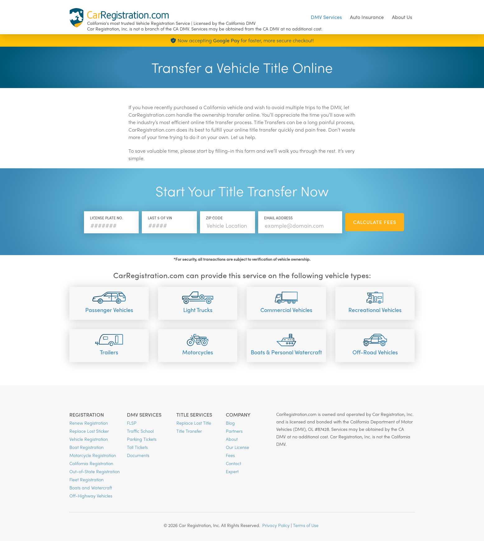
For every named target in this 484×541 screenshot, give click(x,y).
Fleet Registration (86, 479)
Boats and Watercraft (90, 487)
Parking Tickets (141, 439)
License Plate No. (106, 218)
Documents (138, 455)
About (232, 439)
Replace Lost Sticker (89, 431)
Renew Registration (88, 423)
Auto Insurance (367, 17)
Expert (232, 471)
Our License (237, 447)
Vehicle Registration (88, 439)
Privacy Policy (276, 525)
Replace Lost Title (193, 423)
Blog (230, 423)
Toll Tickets (137, 447)
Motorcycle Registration (92, 455)
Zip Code (214, 218)
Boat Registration (86, 447)
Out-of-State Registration (94, 471)
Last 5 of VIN (160, 218)
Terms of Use (306, 525)
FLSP (132, 423)
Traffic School (140, 431)
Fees (230, 455)
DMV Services (326, 17)
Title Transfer (189, 431)
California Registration (91, 463)
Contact (233, 463)
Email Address (278, 218)
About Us (402, 17)
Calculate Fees (374, 222)
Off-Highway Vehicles (90, 495)
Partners (234, 431)
